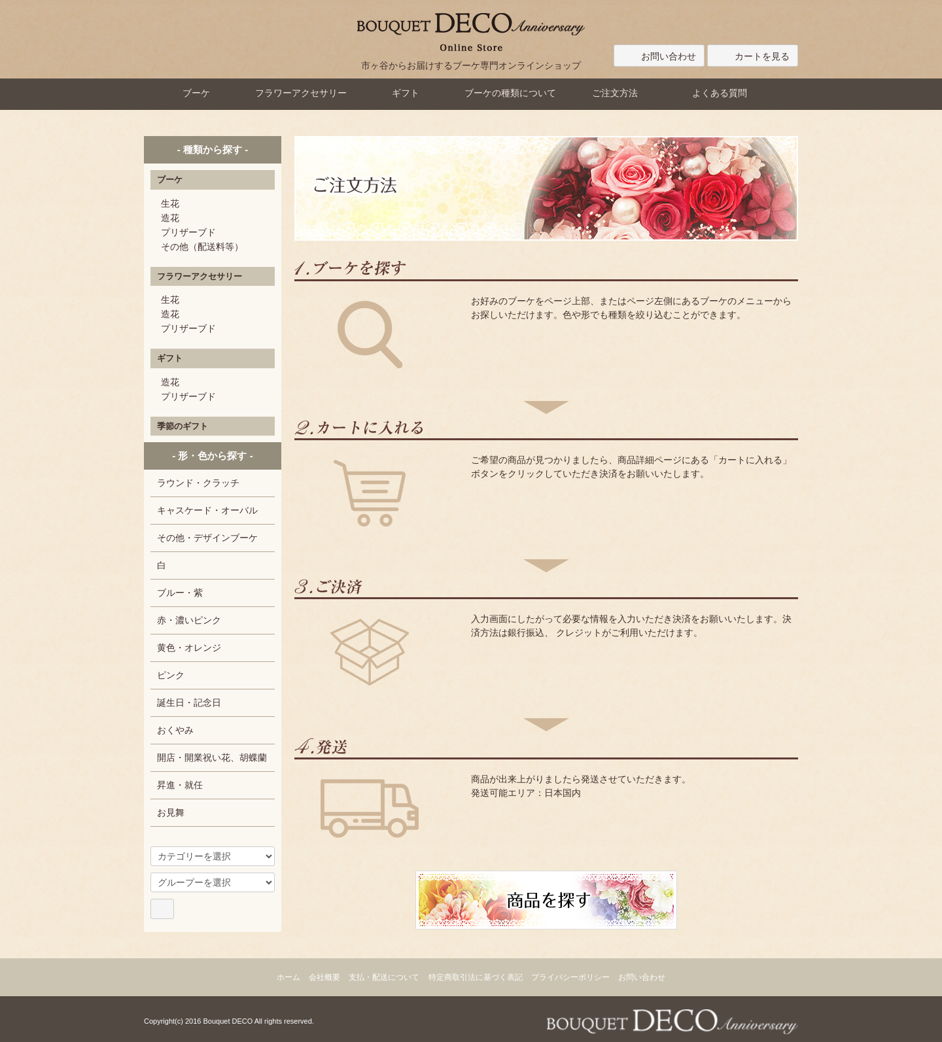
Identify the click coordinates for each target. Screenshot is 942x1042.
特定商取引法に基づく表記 (475, 977)
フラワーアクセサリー (301, 93)
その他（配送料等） (202, 246)
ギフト (405, 93)
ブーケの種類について (510, 93)
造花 (170, 218)
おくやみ (175, 730)
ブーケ (196, 93)
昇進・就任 (180, 785)
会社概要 (324, 977)
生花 (170, 203)
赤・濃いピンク (189, 620)
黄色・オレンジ (189, 647)
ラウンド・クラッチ (198, 483)
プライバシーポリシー (570, 977)
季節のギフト (182, 426)
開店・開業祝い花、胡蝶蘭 (212, 757)
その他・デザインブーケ (207, 537)
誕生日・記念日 (189, 702)
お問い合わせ (659, 56)
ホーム (288, 977)
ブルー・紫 (180, 592)
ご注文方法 (615, 93)
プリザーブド (188, 232)
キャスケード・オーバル (207, 510)
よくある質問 (719, 93)
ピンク (170, 675)
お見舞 (170, 812)
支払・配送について (384, 977)
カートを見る (753, 56)
